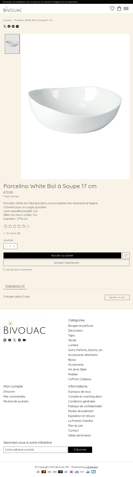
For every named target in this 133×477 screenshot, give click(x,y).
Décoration (75, 330)
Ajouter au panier (62, 255)
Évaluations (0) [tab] (15, 286)
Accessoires (76, 364)
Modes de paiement (81, 411)
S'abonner (80, 449)
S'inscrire (9, 391)
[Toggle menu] (126, 8)
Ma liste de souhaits (16, 401)
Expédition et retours (81, 416)
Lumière (73, 345)
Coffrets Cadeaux (79, 379)
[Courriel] (35, 450)
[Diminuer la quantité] (7, 246)
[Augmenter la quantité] (14, 246)
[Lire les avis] (14, 226)
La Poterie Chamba (80, 421)
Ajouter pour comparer (17, 269)
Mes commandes (14, 396)
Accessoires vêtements (83, 355)
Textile (72, 340)
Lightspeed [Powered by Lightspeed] (92, 467)
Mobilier (73, 374)
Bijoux (72, 359)
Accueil (7, 20)
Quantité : (8, 240)
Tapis (71, 335)
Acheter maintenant (66, 262)
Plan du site (75, 425)
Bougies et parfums (80, 325)
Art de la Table (77, 369)
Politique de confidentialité (85, 406)
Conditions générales (81, 401)
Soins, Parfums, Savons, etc (85, 350)
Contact (73, 430)
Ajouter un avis (117, 297)
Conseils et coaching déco (85, 396)
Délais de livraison (79, 435)
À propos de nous (79, 391)
